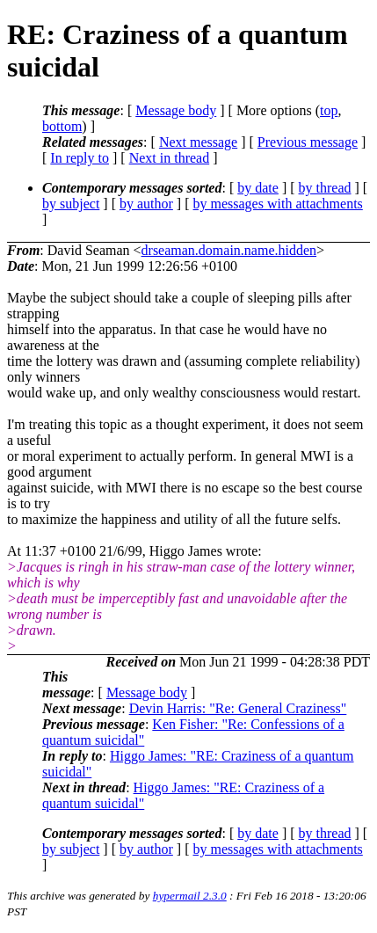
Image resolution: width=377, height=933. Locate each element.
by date (258, 187)
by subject (70, 203)
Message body (175, 110)
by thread (325, 187)
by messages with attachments (278, 203)
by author (146, 203)
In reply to (79, 157)
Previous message (307, 142)
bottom (62, 126)
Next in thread (169, 157)
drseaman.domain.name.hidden (229, 250)
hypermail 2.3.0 (190, 895)
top (328, 110)
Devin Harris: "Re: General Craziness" (238, 708)
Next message (198, 142)
